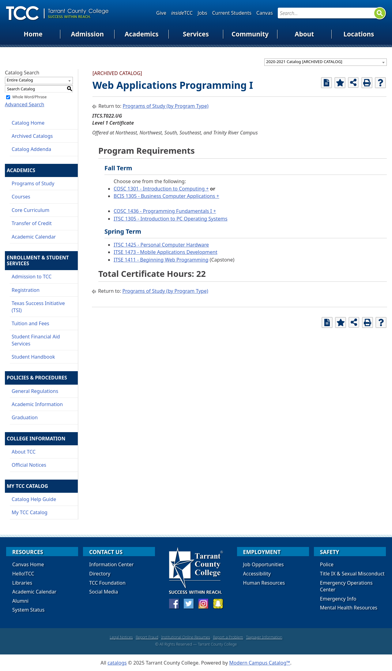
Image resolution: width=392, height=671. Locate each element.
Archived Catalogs (32, 136)
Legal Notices (121, 637)
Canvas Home (28, 564)
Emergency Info (338, 598)
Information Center (111, 564)
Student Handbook (33, 356)
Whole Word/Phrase (29, 97)
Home (33, 34)
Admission (87, 34)
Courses (21, 196)
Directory (99, 573)
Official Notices (29, 465)
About (304, 34)
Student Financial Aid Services (36, 340)
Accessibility (257, 573)
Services (196, 34)
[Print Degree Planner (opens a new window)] (326, 82)
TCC (182, 12)
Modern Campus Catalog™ (259, 662)
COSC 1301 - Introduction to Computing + (161, 188)
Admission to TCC (31, 276)
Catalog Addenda (31, 149)
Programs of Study (33, 183)
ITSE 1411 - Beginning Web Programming (161, 259)
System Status (28, 609)
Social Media (103, 591)
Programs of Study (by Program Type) (165, 106)
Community (250, 34)
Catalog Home (28, 122)
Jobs (202, 12)
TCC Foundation (107, 582)
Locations (358, 34)
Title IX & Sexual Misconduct (352, 573)
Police (327, 564)
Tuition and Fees (30, 323)
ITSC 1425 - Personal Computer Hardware (161, 244)
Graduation (25, 417)
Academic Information (37, 404)
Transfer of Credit (32, 223)
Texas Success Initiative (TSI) (38, 306)
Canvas (264, 12)
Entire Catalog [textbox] (20, 80)
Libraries (22, 582)
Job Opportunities (263, 564)
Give (161, 12)
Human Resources (264, 582)
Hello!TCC (23, 573)
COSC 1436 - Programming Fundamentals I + (165, 211)
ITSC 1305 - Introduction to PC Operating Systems (171, 218)
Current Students (231, 12)
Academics (142, 34)
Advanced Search (24, 104)
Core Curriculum (30, 210)
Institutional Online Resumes (185, 637)
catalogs (117, 662)
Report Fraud (147, 637)
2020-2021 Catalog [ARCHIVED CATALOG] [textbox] (304, 61)
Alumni (20, 600)
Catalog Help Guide (34, 499)
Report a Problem (228, 637)
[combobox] (325, 62)
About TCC (24, 451)
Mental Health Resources (348, 607)
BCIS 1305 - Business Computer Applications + (166, 196)
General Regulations (35, 391)
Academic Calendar (34, 236)
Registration (26, 290)
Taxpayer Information (264, 637)
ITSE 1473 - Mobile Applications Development (165, 252)
